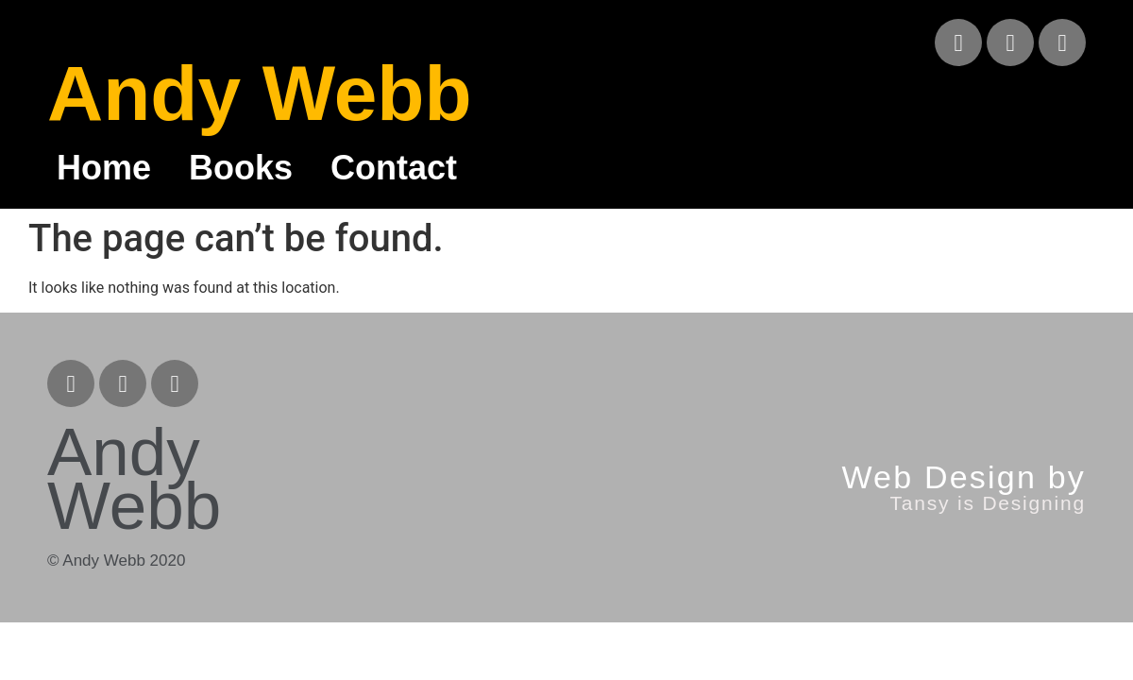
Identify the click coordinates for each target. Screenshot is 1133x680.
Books (241, 167)
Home (104, 167)
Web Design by (963, 477)
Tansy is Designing (987, 503)
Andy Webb (259, 93)
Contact (393, 167)
